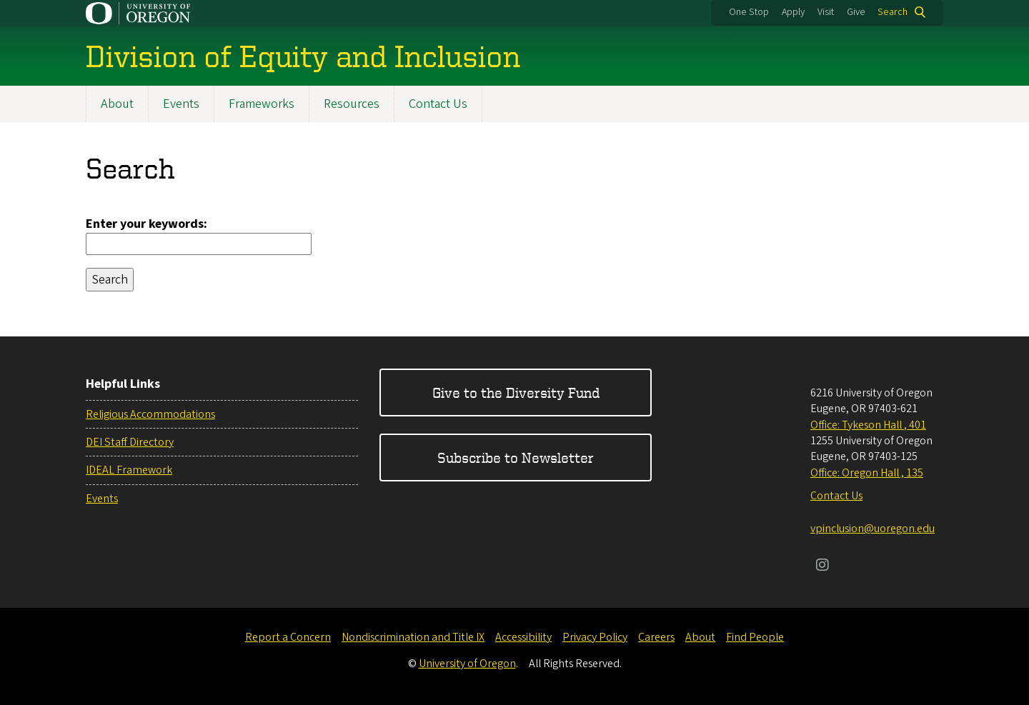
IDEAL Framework (129, 470)
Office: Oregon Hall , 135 (866, 473)
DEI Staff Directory (130, 442)
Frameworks (261, 104)
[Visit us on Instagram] (822, 566)
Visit (825, 12)
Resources (351, 104)
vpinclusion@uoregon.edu (872, 528)
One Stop (749, 12)
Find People (755, 637)
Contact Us (438, 104)
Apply (793, 12)
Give (856, 12)
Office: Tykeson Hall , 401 (868, 425)
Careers (656, 637)
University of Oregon (467, 663)
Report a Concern (288, 637)
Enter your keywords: (146, 224)
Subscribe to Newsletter (515, 457)
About (117, 104)
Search (893, 12)
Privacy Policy (594, 637)
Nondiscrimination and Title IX (413, 637)
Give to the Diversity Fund (516, 392)
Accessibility (523, 637)
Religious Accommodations (150, 414)
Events (181, 104)
